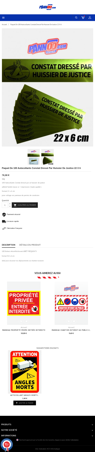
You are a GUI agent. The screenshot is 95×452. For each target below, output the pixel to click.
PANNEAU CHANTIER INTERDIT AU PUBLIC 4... (71, 330)
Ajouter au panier (25, 205)
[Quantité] (5, 205)
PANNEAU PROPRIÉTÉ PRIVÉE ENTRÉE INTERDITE (23, 330)
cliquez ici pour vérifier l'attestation (67, 440)
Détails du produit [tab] (30, 245)
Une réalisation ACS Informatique (47, 449)
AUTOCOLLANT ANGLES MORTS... (24, 395)
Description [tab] (8, 245)
